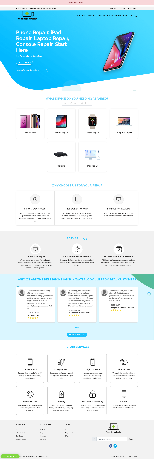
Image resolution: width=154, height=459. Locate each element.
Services (43, 439)
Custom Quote (21, 439)
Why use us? (69, 433)
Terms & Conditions (117, 456)
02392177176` (23, 8)
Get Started (24, 62)
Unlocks (43, 430)
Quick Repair (112, 8)
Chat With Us (11, 456)
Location (122, 8)
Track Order (132, 8)
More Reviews (76, 335)
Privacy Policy (132, 456)
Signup (131, 439)
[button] (76, 327)
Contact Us (20, 430)
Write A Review (21, 433)
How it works (69, 430)
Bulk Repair (20, 436)
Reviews (43, 436)
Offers (67, 436)
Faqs (42, 433)
